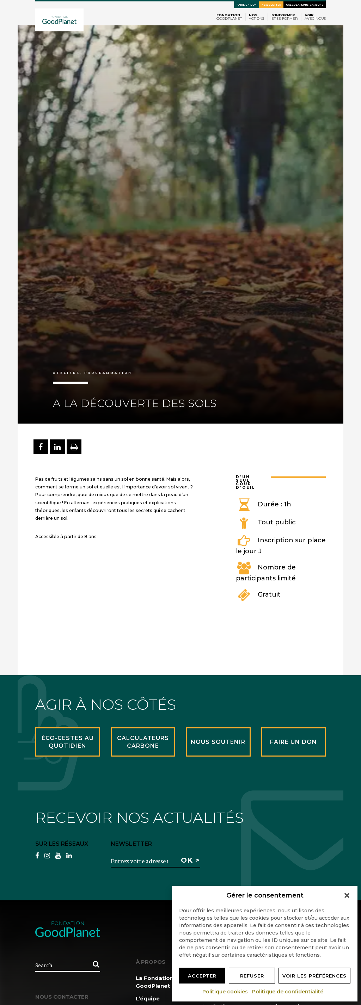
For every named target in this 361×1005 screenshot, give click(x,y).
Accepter (202, 976)
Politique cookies (225, 991)
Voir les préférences (314, 976)
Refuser (252, 976)
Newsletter (271, 4)
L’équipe (148, 998)
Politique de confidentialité (288, 991)
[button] (346, 895)
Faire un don (247, 4)
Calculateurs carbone (304, 4)
